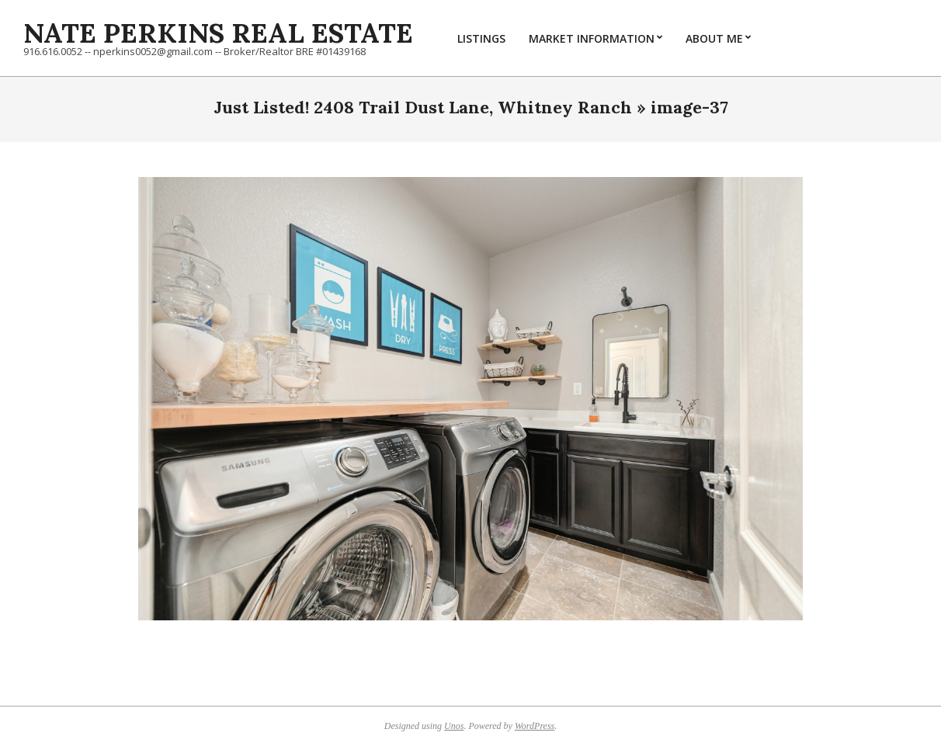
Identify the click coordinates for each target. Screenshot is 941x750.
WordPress (534, 725)
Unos (454, 725)
